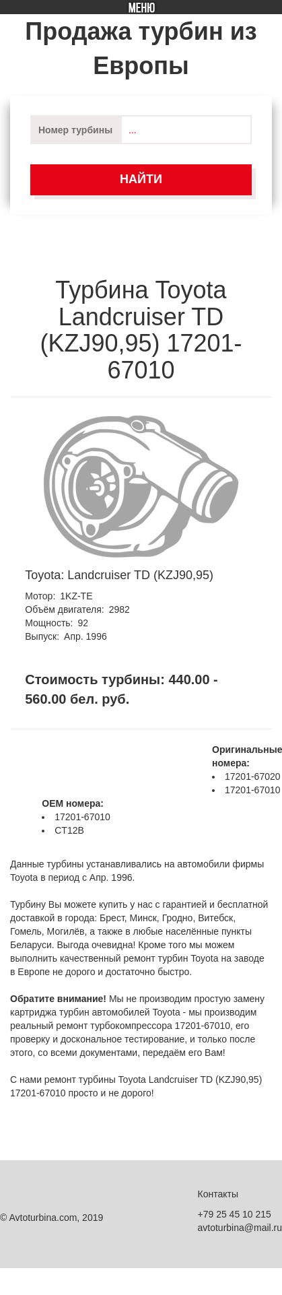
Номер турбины (75, 130)
